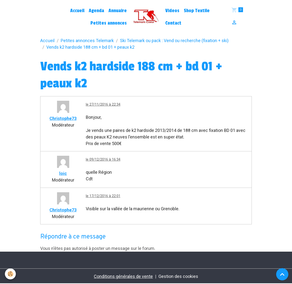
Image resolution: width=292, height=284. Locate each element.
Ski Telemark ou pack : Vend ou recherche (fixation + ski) (174, 40)
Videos (172, 11)
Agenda (96, 11)
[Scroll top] (282, 274)
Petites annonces (108, 23)
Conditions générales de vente (123, 276)
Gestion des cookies (178, 276)
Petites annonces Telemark (87, 40)
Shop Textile (197, 11)
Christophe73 (63, 118)
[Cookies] (10, 273)
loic (63, 173)
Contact (173, 23)
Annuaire (117, 11)
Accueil (77, 11)
